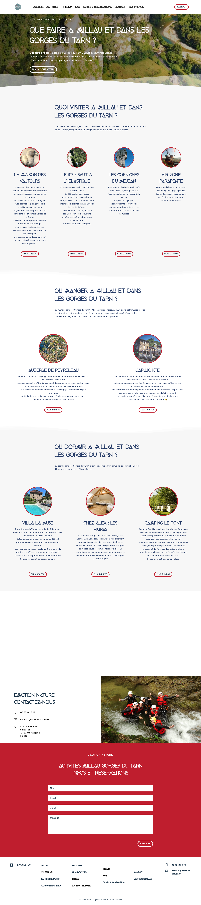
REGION (67, 7)
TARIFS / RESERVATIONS (97, 7)
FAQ (77, 7)
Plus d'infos (30, 254)
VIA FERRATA (47, 872)
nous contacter (43, 69)
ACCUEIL (38, 7)
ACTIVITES (52, 7)
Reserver (181, 7)
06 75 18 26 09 (27, 712)
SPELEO (75, 879)
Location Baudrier (81, 886)
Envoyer (145, 843)
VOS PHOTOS (136, 7)
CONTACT (120, 7)
